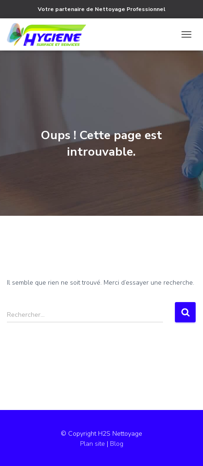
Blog (116, 443)
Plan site (93, 443)
